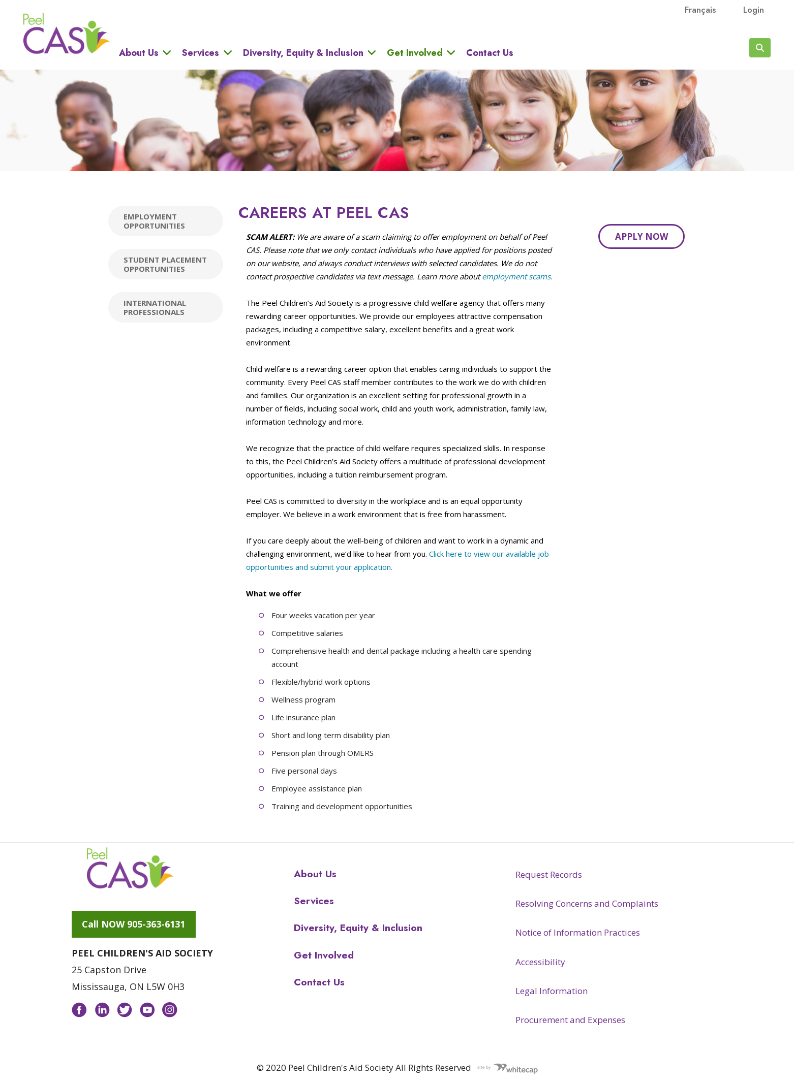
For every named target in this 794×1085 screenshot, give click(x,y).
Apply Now (641, 236)
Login (753, 10)
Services (200, 52)
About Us (139, 52)
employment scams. (517, 276)
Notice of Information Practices (577, 932)
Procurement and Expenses (570, 1020)
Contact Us (489, 52)
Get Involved (415, 52)
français (700, 10)
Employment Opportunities (154, 221)
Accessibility (540, 962)
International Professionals (155, 307)
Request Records (548, 874)
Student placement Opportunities (165, 264)
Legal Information (551, 991)
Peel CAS (66, 33)
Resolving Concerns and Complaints (586, 903)
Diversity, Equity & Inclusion (303, 52)
